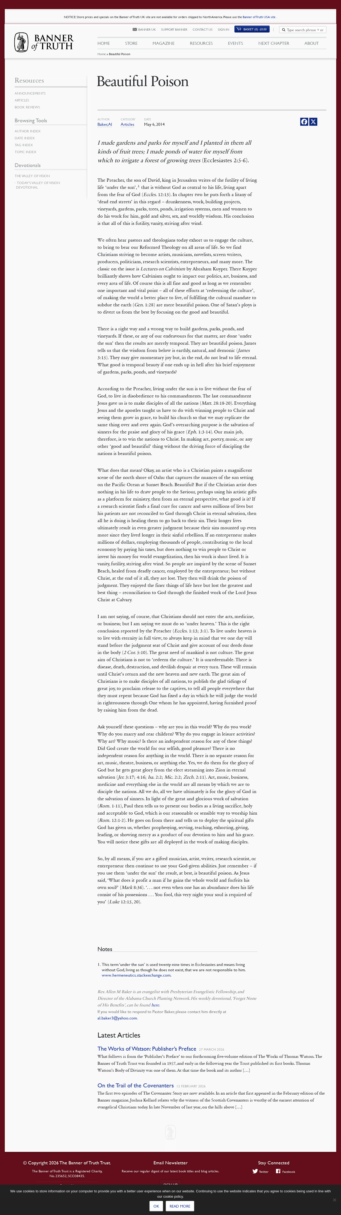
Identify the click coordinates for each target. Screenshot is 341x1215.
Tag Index (24, 145)
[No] (334, 1199)
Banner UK (150, 31)
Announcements (31, 93)
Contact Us (206, 31)
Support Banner (177, 31)
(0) (258, 31)
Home (101, 57)
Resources (201, 44)
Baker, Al (105, 124)
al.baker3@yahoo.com (117, 1018)
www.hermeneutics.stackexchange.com (136, 975)
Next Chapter (273, 44)
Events (235, 44)
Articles (127, 124)
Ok (156, 1206)
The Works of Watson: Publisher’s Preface (147, 1048)
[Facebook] (304, 122)
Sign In (226, 31)
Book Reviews (28, 107)
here (155, 1004)
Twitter (260, 1171)
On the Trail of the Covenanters (136, 1085)
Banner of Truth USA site (259, 17)
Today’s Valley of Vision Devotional (38, 185)
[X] (313, 122)
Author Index (28, 131)
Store (131, 44)
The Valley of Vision (33, 176)
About (312, 44)
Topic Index (26, 152)
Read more (180, 1206)
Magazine (163, 44)
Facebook (286, 1171)
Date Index (25, 138)
